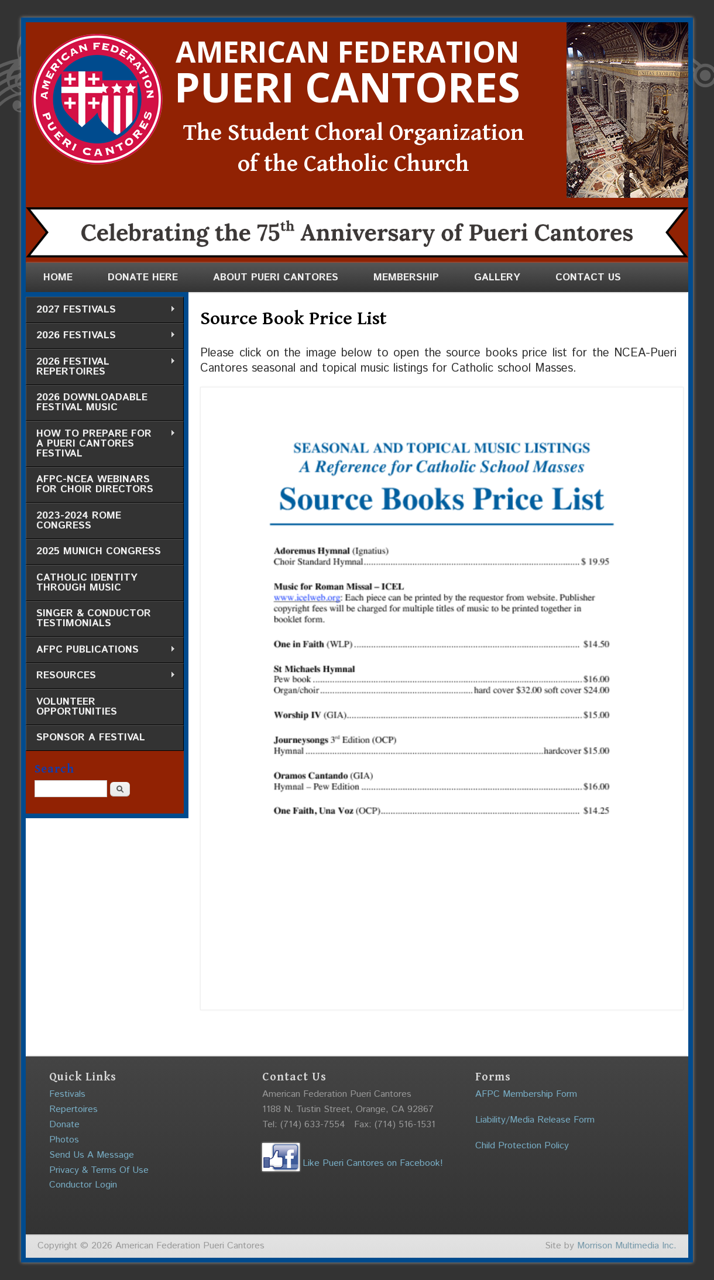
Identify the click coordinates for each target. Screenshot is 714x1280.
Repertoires (73, 1109)
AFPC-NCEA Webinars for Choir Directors (94, 484)
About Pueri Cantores (275, 277)
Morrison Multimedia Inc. (627, 1245)
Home (58, 277)
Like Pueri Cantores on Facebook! (352, 1163)
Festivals (67, 1094)
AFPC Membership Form (526, 1094)
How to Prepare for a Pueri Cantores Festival (101, 444)
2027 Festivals (101, 310)
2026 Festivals (101, 335)
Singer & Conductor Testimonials (93, 618)
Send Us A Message (91, 1155)
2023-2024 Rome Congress (78, 521)
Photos (64, 1140)
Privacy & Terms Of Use (99, 1170)
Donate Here (143, 277)
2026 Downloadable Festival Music (91, 402)
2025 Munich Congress (98, 551)
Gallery (497, 277)
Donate (64, 1124)
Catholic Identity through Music (87, 583)
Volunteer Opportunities (76, 707)
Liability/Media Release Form (535, 1120)
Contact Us (588, 277)
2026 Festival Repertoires (101, 367)
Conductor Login (83, 1185)
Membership (406, 277)
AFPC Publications (101, 650)
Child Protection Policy (522, 1145)
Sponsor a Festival (90, 737)
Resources (101, 675)
